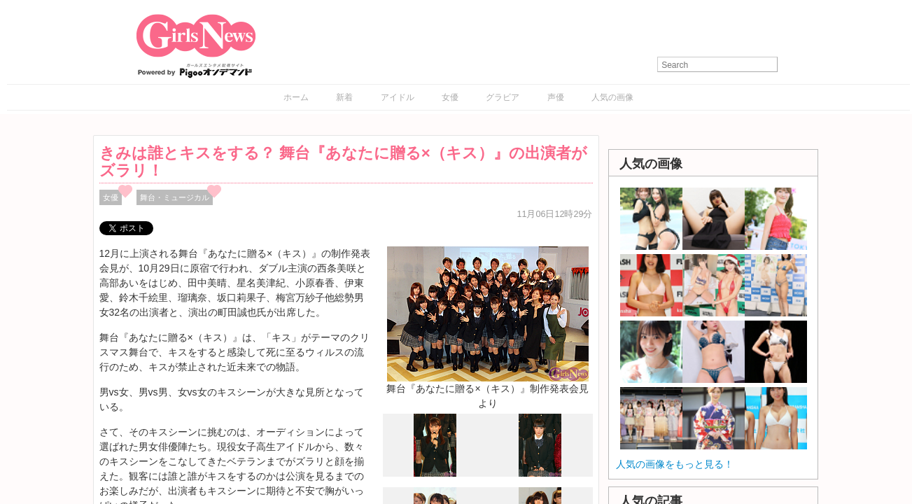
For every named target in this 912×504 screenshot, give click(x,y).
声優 (555, 97)
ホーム (296, 97)
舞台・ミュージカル (174, 197)
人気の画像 (612, 97)
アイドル (397, 97)
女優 (450, 97)
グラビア (502, 97)
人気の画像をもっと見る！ (675, 464)
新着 (344, 97)
